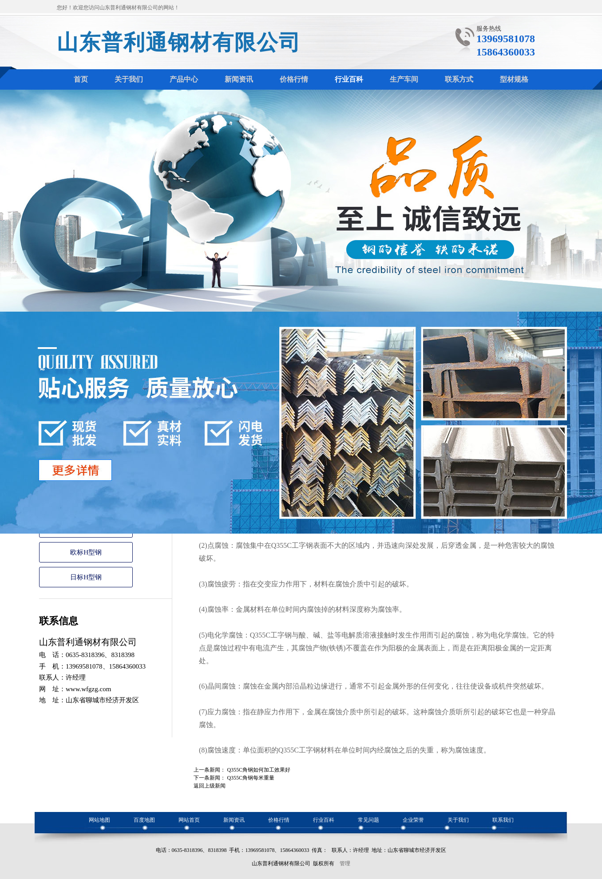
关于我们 (458, 820)
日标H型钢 (86, 577)
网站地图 (99, 820)
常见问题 (368, 820)
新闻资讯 (234, 820)
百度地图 (144, 820)
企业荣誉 (413, 820)
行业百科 (323, 820)
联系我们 (503, 820)
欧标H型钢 (86, 552)
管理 (345, 863)
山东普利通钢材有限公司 (179, 42)
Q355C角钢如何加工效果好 (258, 770)
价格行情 (278, 820)
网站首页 (189, 820)
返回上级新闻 (210, 786)
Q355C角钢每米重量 (250, 778)
